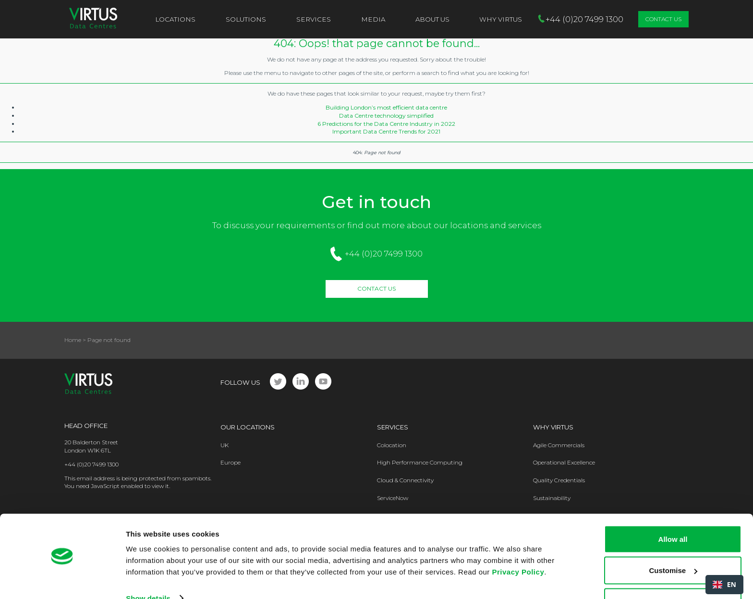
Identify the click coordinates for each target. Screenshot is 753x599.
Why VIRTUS (500, 19)
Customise (673, 542)
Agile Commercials (558, 445)
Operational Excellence (564, 462)
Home (72, 339)
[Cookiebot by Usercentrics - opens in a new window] (62, 580)
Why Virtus (553, 427)
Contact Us (663, 19)
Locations (175, 19)
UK (224, 445)
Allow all (673, 510)
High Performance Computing (419, 462)
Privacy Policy (518, 543)
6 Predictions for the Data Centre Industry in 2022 (386, 123)
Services (313, 19)
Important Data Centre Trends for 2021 (386, 131)
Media (373, 19)
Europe (230, 462)
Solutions (246, 19)
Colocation (391, 445)
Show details (148, 569)
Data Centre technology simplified (386, 115)
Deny (673, 573)
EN (724, 584)
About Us (432, 19)
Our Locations (247, 427)
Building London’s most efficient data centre (386, 107)
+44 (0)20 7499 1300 (384, 253)
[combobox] (724, 584)
